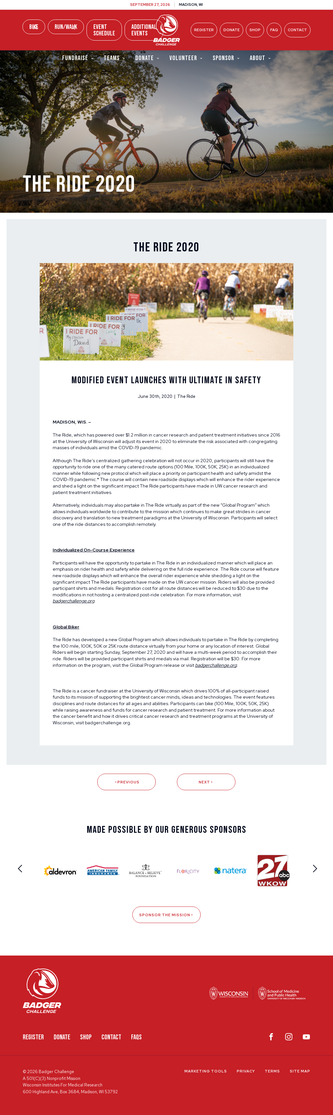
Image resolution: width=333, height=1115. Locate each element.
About (260, 58)
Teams (115, 58)
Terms (272, 1071)
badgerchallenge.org (107, 723)
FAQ (274, 30)
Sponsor (226, 58)
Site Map (300, 1071)
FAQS (136, 1037)
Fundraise (78, 58)
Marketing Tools (205, 1071)
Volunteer (186, 58)
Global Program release (155, 665)
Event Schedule (104, 30)
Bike (33, 27)
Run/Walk (66, 27)
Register (204, 30)
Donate (231, 30)
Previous (127, 782)
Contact (297, 30)
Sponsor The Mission (166, 915)
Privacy (246, 1071)
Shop (254, 30)
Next (206, 782)
